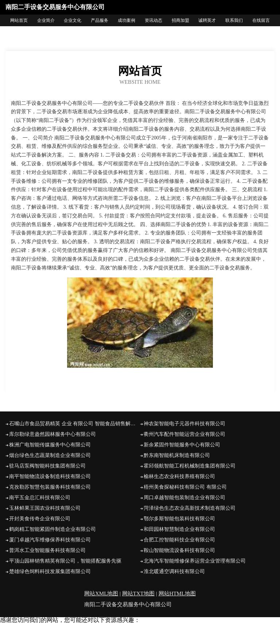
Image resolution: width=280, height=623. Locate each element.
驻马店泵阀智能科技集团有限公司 (47, 466)
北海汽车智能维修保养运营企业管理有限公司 (195, 561)
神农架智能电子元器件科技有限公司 (184, 423)
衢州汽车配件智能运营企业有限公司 (184, 434)
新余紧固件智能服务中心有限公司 (182, 444)
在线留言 (261, 20)
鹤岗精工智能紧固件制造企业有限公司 (52, 529)
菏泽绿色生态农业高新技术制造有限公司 (190, 508)
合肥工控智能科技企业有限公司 (179, 540)
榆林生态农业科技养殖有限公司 (179, 476)
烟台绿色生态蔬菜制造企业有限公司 (50, 455)
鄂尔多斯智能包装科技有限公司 (179, 518)
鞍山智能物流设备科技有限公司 (179, 550)
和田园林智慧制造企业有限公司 (179, 529)
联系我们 (234, 20)
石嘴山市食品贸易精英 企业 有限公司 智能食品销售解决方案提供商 (74, 423)
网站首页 (19, 20)
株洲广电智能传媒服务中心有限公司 (50, 444)
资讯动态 (153, 20)
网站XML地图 (101, 593)
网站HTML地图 (177, 593)
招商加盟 (180, 20)
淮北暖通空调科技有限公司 (174, 571)
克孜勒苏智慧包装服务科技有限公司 (50, 487)
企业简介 (46, 20)
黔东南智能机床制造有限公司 (177, 455)
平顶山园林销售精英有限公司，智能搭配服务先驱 (65, 561)
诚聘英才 (207, 20)
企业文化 (72, 20)
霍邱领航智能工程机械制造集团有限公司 (190, 466)
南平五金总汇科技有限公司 (39, 497)
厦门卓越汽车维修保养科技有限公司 (50, 540)
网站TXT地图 (138, 593)
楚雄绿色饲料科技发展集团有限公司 (50, 571)
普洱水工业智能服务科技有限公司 (47, 550)
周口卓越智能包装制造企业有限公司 (184, 497)
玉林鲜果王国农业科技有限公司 (45, 508)
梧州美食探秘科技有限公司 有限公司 (185, 487)
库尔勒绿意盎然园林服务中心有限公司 (52, 434)
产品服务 (99, 20)
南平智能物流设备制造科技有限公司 (50, 476)
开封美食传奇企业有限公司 (39, 518)
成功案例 (126, 20)
